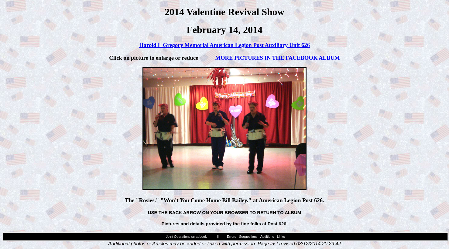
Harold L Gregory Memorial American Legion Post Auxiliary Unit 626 (224, 45)
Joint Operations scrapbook (186, 236)
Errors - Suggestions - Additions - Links (256, 236)
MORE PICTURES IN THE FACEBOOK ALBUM (277, 58)
